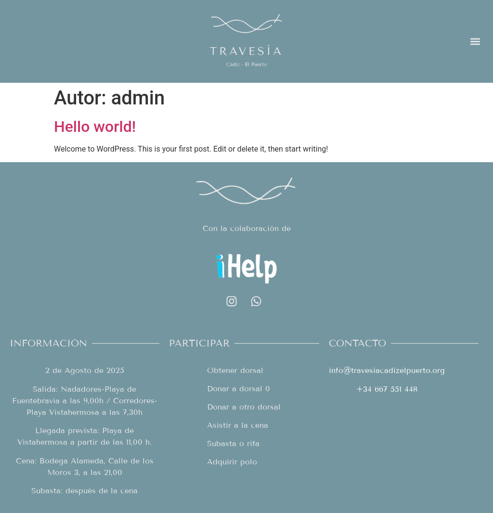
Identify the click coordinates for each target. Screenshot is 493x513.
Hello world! (95, 126)
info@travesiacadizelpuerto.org (387, 370)
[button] (475, 41)
